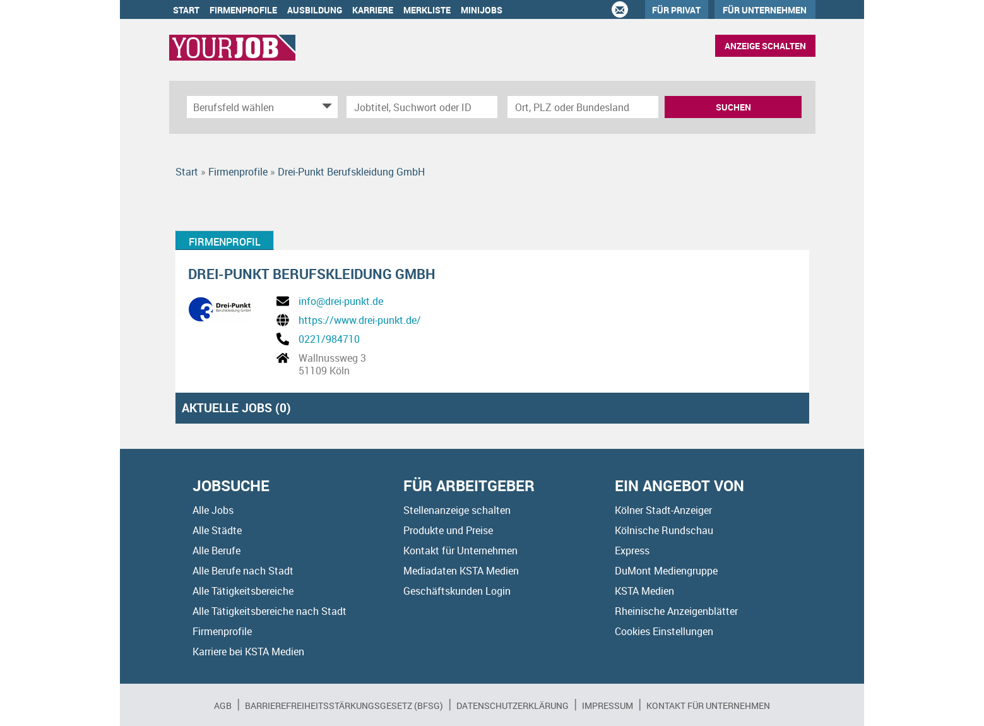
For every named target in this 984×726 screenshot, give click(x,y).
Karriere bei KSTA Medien (248, 651)
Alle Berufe (216, 550)
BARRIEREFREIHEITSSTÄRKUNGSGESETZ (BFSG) (344, 705)
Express (632, 550)
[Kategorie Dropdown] (325, 107)
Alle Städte (217, 530)
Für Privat (676, 10)
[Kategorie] (249, 107)
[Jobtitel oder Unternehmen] (422, 107)
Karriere (372, 10)
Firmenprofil (225, 242)
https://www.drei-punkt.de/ (360, 320)
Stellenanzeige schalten (457, 510)
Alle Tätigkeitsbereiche (243, 591)
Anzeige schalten (765, 46)
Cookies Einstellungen (664, 631)
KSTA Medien (644, 591)
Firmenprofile (243, 10)
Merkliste (427, 10)
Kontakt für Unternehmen (460, 550)
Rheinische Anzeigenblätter (676, 611)
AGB (223, 705)
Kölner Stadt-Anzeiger (663, 510)
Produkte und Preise (448, 530)
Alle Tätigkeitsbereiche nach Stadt (270, 611)
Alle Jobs (213, 510)
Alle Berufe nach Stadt (243, 571)
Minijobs (481, 10)
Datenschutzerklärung (512, 705)
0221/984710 (329, 339)
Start (186, 10)
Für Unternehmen (765, 10)
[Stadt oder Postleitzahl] (582, 107)
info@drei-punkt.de (341, 301)
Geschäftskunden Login (457, 591)
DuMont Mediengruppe (666, 571)
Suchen (733, 107)
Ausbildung (314, 10)
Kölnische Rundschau (664, 530)
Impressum (607, 705)
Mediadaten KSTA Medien (461, 571)
